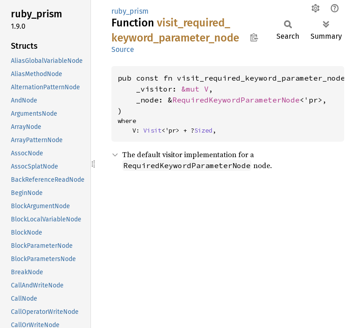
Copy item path (253, 37)
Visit (152, 130)
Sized (203, 130)
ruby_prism (130, 11)
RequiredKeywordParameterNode (236, 99)
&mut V (195, 88)
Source (122, 49)
